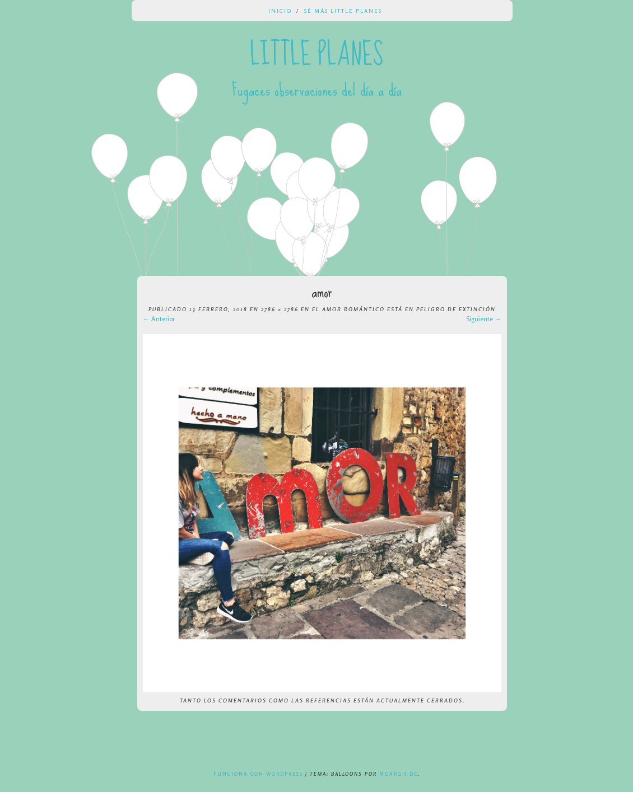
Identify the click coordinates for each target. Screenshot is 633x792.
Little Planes (316, 55)
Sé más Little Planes (343, 10)
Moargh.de (398, 774)
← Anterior (159, 319)
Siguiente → (483, 319)
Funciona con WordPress (258, 774)
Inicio (280, 10)
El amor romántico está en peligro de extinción (404, 309)
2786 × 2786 (280, 309)
